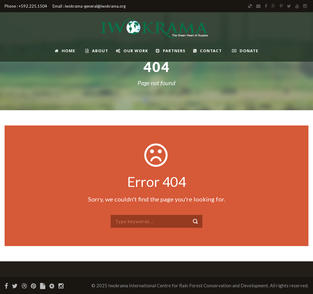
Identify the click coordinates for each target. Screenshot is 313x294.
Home (65, 50)
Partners (171, 50)
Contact (207, 50)
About (96, 50)
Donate (245, 50)
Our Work (132, 50)
